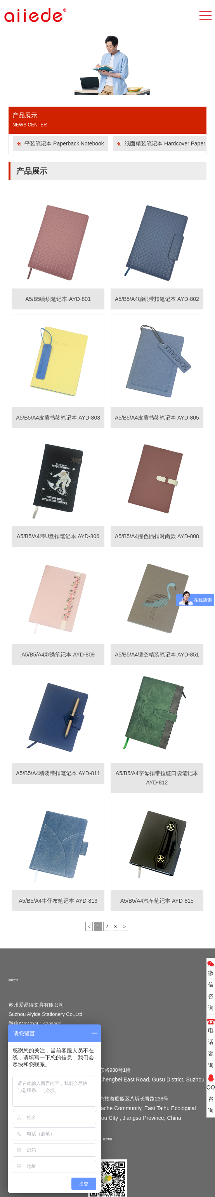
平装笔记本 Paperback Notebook (64, 143)
